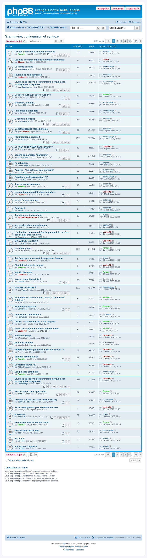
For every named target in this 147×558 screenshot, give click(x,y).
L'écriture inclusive (25, 118)
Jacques (21, 139)
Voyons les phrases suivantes (31, 225)
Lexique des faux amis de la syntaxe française (39, 59)
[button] (107, 41)
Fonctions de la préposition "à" (31, 177)
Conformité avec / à (25, 364)
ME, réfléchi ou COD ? (26, 241)
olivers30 (21, 417)
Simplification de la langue (29, 265)
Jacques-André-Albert (28, 217)
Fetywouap (22, 317)
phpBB (65, 544)
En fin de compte (24, 342)
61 (61, 253)
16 (54, 124)
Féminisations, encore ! (27, 137)
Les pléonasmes (23, 248)
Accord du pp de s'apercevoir (30, 391)
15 (65, 293)
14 (61, 293)
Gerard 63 (22, 105)
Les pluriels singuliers (26, 371)
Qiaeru (85, 547)
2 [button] (117, 41)
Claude (21, 62)
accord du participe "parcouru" (31, 155)
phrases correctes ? (25, 287)
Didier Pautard (24, 367)
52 (68, 90)
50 (61, 90)
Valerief (21, 282)
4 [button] (125, 41)
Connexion (117, 8)
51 (65, 90)
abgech (106, 163)
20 (68, 124)
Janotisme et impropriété (28, 215)
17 (57, 124)
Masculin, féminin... (25, 102)
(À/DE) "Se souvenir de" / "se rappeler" (35, 321)
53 (65, 142)
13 (57, 293)
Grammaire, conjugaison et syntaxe (32, 36)
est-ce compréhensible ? (28, 279)
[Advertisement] (73, 509)
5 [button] (129, 41)
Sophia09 (107, 225)
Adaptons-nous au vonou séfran (32, 422)
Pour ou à (20, 208)
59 (54, 253)
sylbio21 (21, 210)
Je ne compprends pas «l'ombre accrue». (37, 407)
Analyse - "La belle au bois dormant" (34, 170)
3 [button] (121, 41)
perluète (106, 118)
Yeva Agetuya (23, 69)
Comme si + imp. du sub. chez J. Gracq (36, 399)
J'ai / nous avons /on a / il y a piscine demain (39, 258)
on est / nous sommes (26, 200)
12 (54, 293)
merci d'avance (23, 335)
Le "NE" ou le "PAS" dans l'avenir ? (34, 147)
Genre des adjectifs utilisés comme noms (37, 328)
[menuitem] (23, 22)
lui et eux (19, 438)
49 (57, 90)
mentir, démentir (23, 272)
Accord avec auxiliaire (26, 430)
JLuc (105, 215)
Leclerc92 (22, 77)
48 (54, 90)
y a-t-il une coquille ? (26, 446)
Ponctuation (21, 163)
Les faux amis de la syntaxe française (35, 51)
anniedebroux (23, 157)
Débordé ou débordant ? (28, 314)
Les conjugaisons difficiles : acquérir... (35, 192)
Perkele (21, 54)
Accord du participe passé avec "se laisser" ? (39, 349)
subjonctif (20, 414)
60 (57, 253)
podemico (107, 51)
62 (65, 253)
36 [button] (136, 41)
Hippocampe (26, 87)
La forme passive (24, 66)
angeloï (21, 394)
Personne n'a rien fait (26, 110)
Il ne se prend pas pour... (28, 184)
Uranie (105, 258)
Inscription (103, 8)
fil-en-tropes (108, 170)
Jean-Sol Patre (24, 402)
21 (68, 387)
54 (68, 142)
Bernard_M (22, 309)
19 (65, 124)
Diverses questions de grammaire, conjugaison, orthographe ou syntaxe (40, 83)
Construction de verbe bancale (31, 129)
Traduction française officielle (70, 547)
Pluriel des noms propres (28, 74)
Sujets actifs (132, 8)
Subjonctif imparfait (25, 306)
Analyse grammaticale (26, 356)
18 (61, 124)
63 (68, 253)
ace (19, 433)
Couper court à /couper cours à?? (33, 95)
